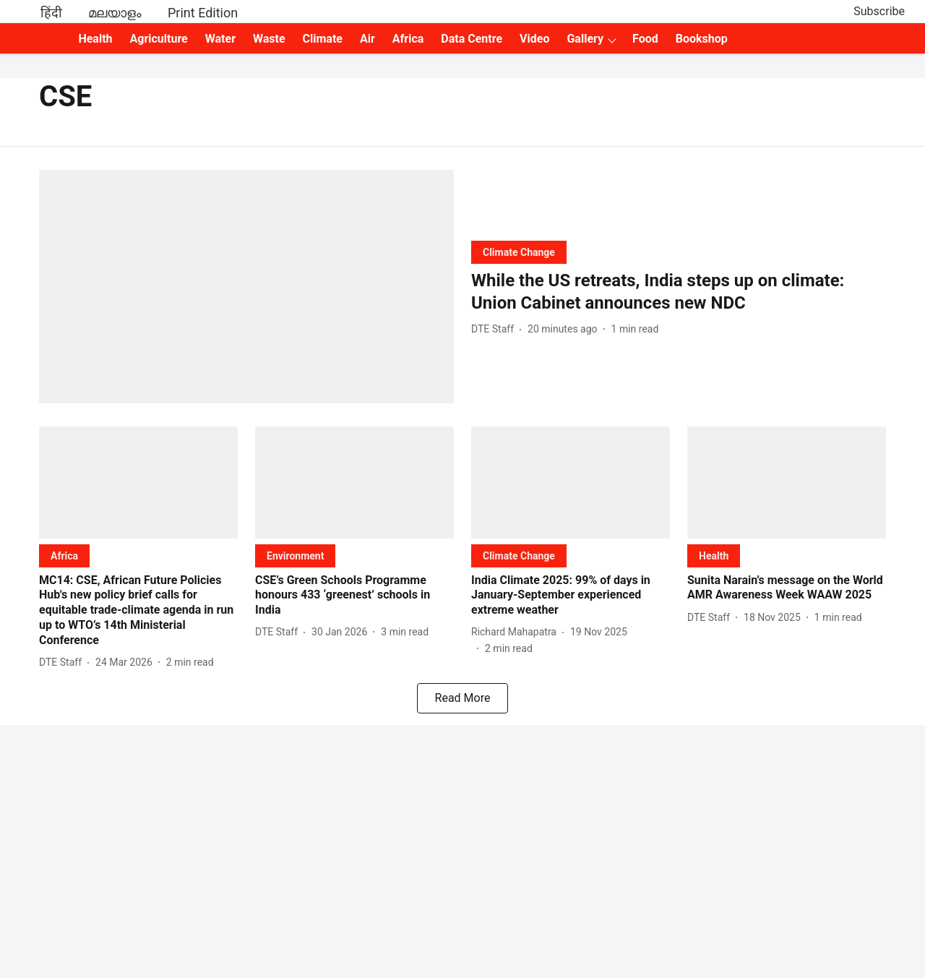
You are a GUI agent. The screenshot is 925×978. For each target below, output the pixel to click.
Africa (407, 39)
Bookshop (702, 39)
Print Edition (203, 12)
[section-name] (519, 252)
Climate (323, 39)
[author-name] (495, 329)
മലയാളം (115, 12)
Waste (269, 39)
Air (367, 39)
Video (534, 39)
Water (220, 39)
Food (645, 39)
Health (95, 39)
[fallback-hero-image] (246, 286)
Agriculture (159, 39)
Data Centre (471, 39)
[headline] (678, 292)
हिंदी (51, 12)
